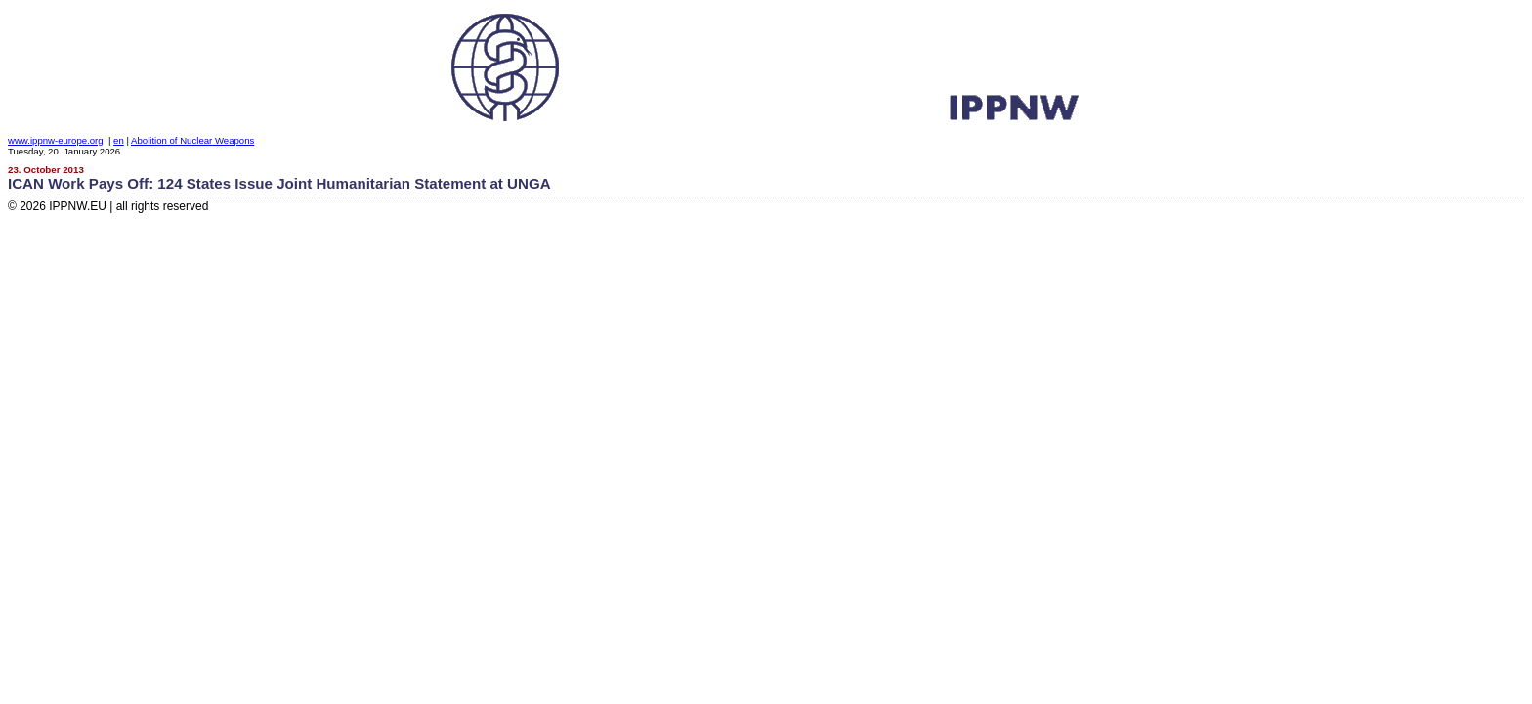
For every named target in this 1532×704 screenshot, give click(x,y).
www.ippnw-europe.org (56, 140)
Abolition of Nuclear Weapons (192, 140)
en (118, 140)
